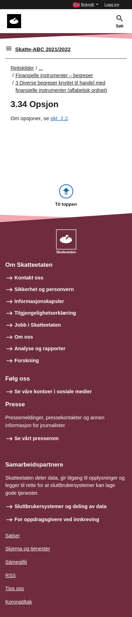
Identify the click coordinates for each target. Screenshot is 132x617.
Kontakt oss (28, 277)
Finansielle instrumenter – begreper (54, 75)
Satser (12, 535)
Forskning (26, 360)
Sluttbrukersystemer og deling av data (60, 506)
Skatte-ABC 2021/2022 (43, 49)
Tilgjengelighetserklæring (45, 313)
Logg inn (112, 4)
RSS (10, 575)
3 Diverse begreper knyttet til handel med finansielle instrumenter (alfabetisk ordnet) (61, 86)
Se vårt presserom (36, 438)
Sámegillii (16, 562)
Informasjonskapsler (39, 301)
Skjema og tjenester (27, 548)
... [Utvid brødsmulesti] (41, 68)
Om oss (23, 337)
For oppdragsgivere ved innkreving (56, 519)
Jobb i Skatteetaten (37, 325)
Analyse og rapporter (39, 348)
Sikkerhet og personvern (44, 289)
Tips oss (14, 588)
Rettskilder (22, 68)
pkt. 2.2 (59, 118)
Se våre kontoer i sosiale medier (53, 391)
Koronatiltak (18, 602)
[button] (85, 5)
